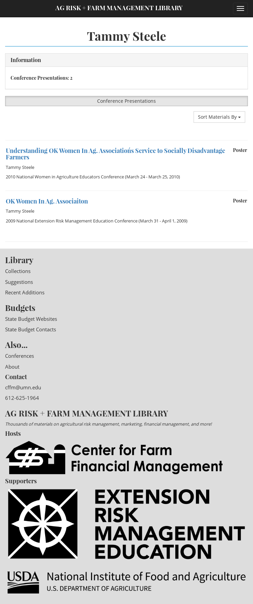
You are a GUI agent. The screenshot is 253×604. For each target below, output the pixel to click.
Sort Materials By (219, 117)
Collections (18, 271)
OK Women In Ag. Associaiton (47, 201)
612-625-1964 (22, 397)
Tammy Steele (20, 167)
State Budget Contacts (30, 329)
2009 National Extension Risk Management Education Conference (72, 221)
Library (19, 259)
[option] (126, 165)
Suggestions (19, 281)
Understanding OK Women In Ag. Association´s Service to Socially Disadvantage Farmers (115, 154)
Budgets (20, 307)
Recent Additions (24, 292)
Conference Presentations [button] (126, 101)
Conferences (19, 355)
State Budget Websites (31, 318)
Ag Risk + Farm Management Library (119, 7)
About (12, 366)
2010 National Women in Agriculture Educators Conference (65, 177)
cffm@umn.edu (23, 387)
